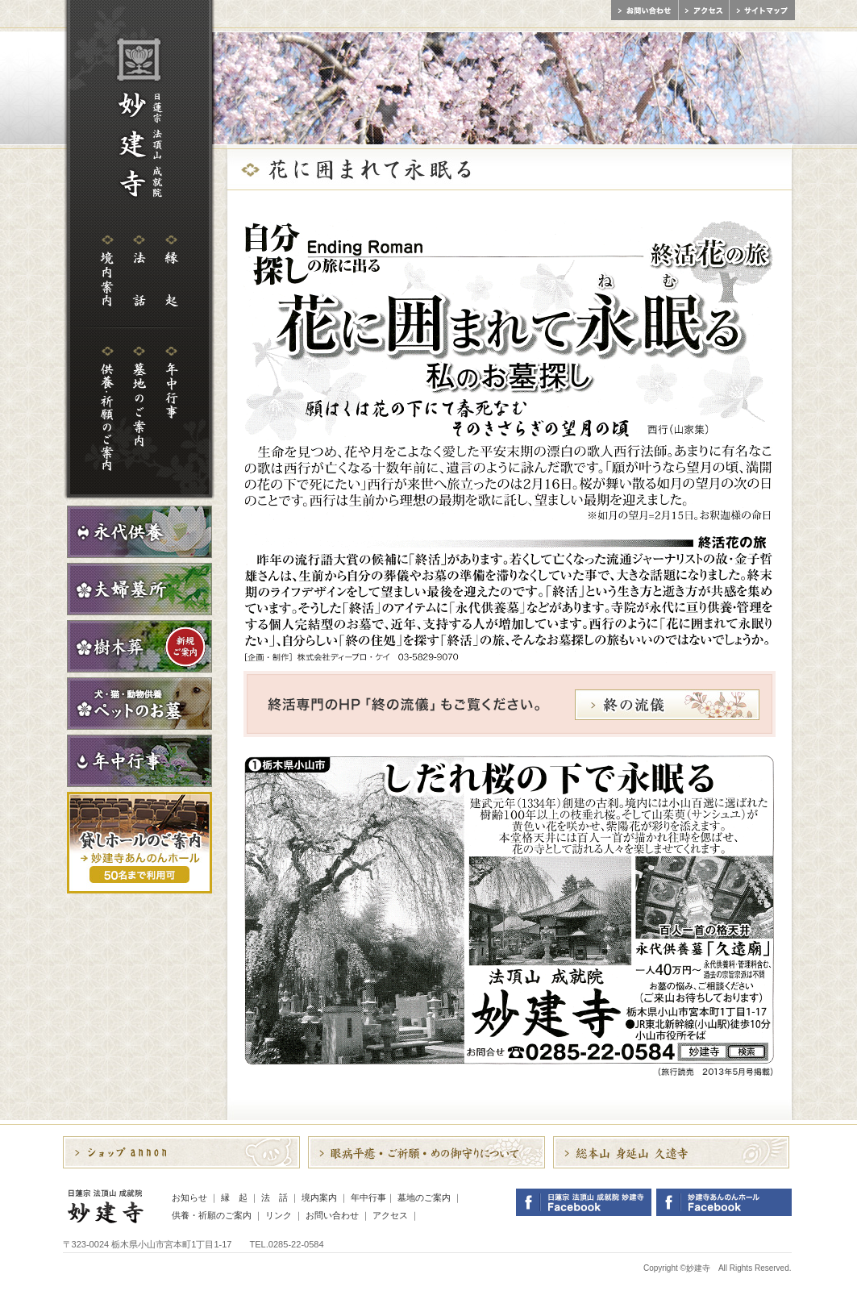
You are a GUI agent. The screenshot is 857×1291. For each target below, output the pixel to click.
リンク (278, 1215)
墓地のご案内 (424, 1197)
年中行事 (368, 1197)
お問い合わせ (332, 1215)
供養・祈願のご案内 (212, 1215)
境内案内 (319, 1197)
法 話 (274, 1197)
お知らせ (189, 1197)
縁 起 (234, 1197)
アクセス (390, 1215)
